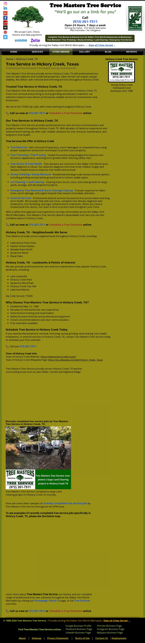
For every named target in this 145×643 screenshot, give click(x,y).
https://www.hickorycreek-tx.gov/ (58, 356)
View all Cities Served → (102, 45)
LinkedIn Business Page (78, 632)
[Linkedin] (5, 8)
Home (9, 59)
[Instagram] (5, 3)
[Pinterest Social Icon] (5, 32)
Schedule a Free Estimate (65, 113)
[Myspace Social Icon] (5, 27)
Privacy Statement (57, 638)
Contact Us (101, 638)
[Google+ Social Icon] (5, 13)
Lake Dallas (42, 371)
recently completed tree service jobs (65, 503)
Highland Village (72, 371)
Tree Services (82, 600)
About (22, 638)
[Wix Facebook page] (5, 18)
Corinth (53, 371)
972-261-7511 (37, 113)
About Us (54, 600)
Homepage (41, 600)
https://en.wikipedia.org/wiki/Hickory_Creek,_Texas (75, 359)
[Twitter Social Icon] (5, 37)
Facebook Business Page (79, 629)
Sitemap (36, 638)
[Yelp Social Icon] (5, 23)
